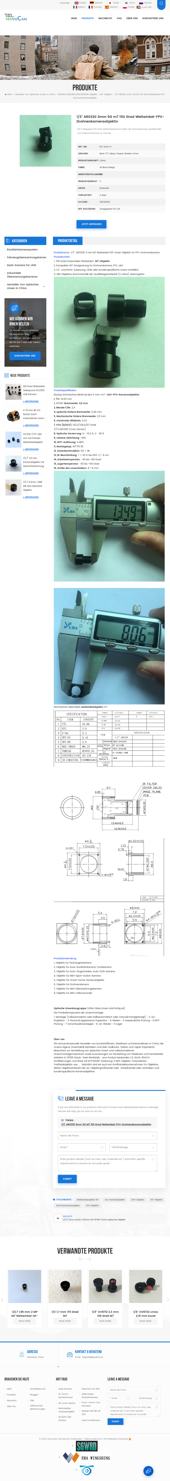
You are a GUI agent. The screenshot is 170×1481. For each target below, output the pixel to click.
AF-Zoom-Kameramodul (65, 1396)
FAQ (119, 18)
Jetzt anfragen (91, 224)
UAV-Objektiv (137, 1199)
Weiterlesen (32, 401)
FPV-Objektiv (92, 1205)
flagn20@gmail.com (92, 1357)
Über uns (132, 18)
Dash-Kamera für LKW (21, 265)
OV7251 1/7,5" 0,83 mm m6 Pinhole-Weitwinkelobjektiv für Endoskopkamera (33, 438)
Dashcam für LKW (91, 1389)
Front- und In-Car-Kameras (91, 1404)
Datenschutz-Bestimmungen (37, 1407)
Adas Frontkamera (91, 1420)
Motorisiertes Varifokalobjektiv (66, 1410)
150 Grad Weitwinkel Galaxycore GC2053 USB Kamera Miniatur (34, 391)
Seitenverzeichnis (93, 1439)
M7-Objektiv (157, 1199)
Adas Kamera (65, 1389)
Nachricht (105, 18)
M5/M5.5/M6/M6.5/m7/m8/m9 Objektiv (77, 94)
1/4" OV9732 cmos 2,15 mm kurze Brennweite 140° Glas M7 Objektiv (145, 1314)
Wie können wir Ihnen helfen (21, 321)
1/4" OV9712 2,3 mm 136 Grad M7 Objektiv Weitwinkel (105, 1314)
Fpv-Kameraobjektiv (115, 1199)
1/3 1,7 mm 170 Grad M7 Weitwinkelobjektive (65, 1314)
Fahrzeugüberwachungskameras (26, 257)
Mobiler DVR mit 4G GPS (91, 1413)
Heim (74, 18)
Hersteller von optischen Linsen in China (35, 94)
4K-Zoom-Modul (66, 1403)
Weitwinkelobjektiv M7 (87, 1199)
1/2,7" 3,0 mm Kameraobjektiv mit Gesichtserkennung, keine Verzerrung (33, 462)
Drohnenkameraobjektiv (68, 1205)
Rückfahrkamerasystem (22, 250)
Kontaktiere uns (153, 18)
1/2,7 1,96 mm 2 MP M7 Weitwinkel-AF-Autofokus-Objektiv (24, 1314)
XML (32, 1400)
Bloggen (34, 1394)
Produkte (88, 18)
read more (25, 1321)
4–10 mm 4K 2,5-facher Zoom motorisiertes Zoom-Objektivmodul (34, 415)
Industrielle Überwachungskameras (22, 275)
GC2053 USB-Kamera (65, 1419)
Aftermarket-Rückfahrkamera (90, 1396)
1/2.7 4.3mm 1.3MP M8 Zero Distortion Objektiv (32, 486)
